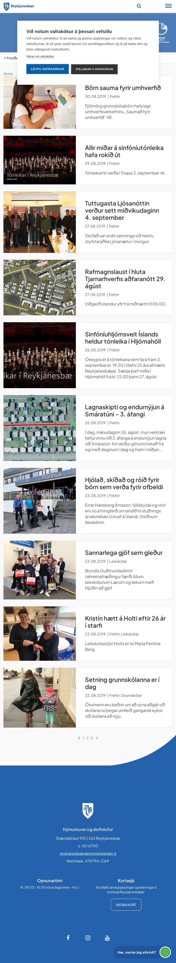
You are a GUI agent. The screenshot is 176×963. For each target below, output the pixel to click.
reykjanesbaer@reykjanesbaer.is (88, 853)
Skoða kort (126, 905)
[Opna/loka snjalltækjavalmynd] (168, 6)
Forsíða (12, 58)
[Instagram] (88, 937)
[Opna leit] (139, 6)
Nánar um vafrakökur (40, 56)
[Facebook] (68, 937)
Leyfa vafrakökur (47, 69)
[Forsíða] (19, 6)
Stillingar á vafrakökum (94, 69)
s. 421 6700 (88, 845)
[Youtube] (107, 937)
